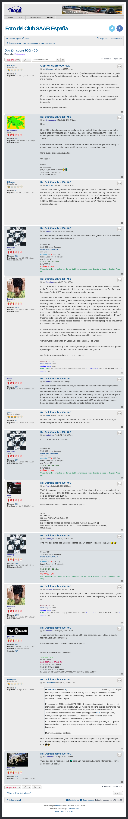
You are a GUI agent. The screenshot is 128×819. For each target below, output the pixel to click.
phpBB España (73, 809)
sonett (9, 412)
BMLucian (11, 65)
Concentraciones (35, 17)
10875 (17, 308)
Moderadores (20, 54)
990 (16, 387)
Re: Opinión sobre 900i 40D (55, 117)
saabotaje (11, 247)
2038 (16, 256)
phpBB (57, 806)
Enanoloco (11, 299)
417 (16, 421)
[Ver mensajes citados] (66, 689)
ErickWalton (11, 679)
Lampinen (11, 768)
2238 (16, 504)
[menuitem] (25, 38)
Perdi (9, 495)
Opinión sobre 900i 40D (21, 50)
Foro (20, 17)
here (98, 713)
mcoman (10, 636)
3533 (16, 644)
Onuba (9, 378)
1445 (16, 139)
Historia (50, 17)
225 (16, 776)
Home (10, 17)
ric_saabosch (12, 130)
